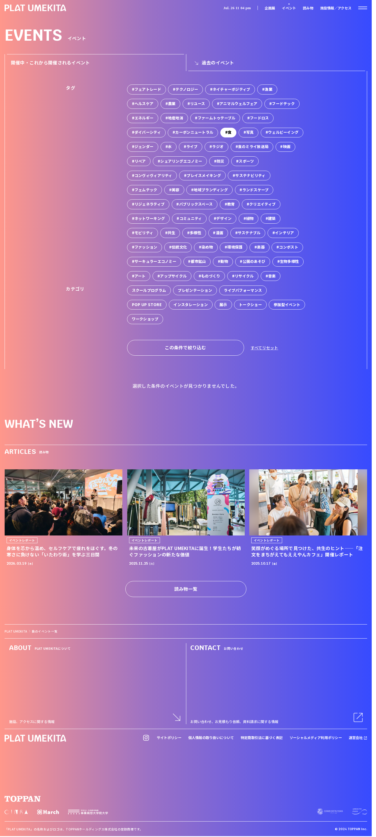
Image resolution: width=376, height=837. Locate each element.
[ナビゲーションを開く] (363, 8)
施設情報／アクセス (336, 8)
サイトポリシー (169, 737)
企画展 (270, 8)
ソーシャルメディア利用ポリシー (316, 737)
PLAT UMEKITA (16, 631)
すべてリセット (264, 347)
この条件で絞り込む (185, 347)
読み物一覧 (185, 589)
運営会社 (358, 737)
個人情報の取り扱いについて (211, 737)
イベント (289, 8)
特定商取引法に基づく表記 (262, 737)
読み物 (308, 8)
